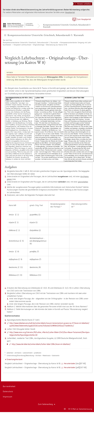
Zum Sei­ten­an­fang (46, 404)
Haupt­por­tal (70, 12)
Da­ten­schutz (8, 391)
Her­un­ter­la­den (69, 363)
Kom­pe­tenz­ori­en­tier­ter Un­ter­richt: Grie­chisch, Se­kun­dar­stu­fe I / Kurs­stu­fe (67, 26)
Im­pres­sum (7, 396)
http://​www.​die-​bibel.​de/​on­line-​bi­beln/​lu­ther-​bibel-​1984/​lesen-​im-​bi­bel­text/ (41, 344)
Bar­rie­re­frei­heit (9, 386)
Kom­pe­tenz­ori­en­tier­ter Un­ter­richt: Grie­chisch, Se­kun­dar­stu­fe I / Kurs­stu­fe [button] (44, 35)
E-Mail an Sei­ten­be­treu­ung (80, 409)
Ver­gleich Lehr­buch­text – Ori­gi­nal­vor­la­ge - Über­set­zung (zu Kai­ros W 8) (40, 45)
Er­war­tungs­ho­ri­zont (14, 359)
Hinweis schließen (83, 4)
